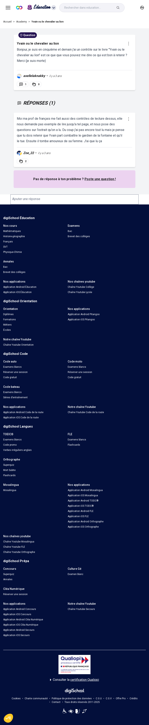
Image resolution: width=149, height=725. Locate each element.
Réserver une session (15, 372)
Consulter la (74, 679)
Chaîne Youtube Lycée (80, 292)
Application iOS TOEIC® (81, 505)
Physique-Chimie (12, 252)
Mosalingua (9, 490)
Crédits (134, 698)
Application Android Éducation (19, 287)
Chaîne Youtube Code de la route (86, 412)
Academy (21, 21)
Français (8, 241)
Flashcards (74, 444)
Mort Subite (9, 470)
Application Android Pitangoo (84, 314)
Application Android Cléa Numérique (23, 619)
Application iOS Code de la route (21, 417)
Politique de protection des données (72, 698)
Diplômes (8, 314)
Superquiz (8, 465)
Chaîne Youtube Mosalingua (18, 541)
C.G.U (99, 698)
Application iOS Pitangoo (81, 319)
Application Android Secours (18, 630)
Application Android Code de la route (23, 412)
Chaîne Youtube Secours (81, 609)
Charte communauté (36, 698)
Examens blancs (12, 367)
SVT (5, 246)
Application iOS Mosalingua (83, 495)
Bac (70, 231)
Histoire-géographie (14, 236)
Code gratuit (10, 377)
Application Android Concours (19, 609)
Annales (7, 579)
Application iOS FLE (78, 516)
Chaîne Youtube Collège (81, 287)
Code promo (10, 444)
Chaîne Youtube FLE (14, 546)
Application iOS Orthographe (83, 526)
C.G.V (109, 698)
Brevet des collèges (79, 236)
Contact (56, 702)
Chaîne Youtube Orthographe (19, 552)
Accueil (7, 21)
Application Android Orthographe (86, 521)
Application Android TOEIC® (83, 500)
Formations (9, 319)
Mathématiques (12, 231)
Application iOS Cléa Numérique (20, 624)
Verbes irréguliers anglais (17, 450)
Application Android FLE (81, 511)
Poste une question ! (100, 179)
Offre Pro (121, 698)
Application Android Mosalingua (85, 490)
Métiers (7, 324)
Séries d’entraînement (15, 397)
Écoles (7, 330)
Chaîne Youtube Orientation (18, 344)
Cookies (16, 698)
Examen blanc (75, 574)
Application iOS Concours (17, 614)
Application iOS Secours (16, 635)
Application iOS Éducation (17, 292)
